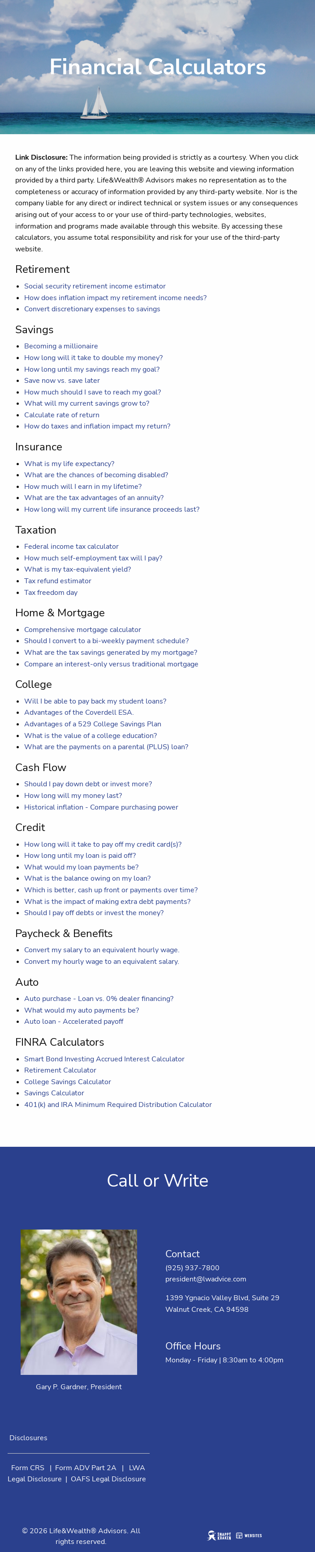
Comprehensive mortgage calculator (82, 630)
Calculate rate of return (61, 415)
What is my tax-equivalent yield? (77, 569)
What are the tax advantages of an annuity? (94, 498)
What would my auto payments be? (81, 1010)
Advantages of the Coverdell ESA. (79, 712)
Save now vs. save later (62, 381)
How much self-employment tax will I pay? (93, 558)
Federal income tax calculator (71, 546)
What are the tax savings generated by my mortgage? (110, 652)
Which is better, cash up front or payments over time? (111, 890)
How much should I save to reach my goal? (92, 392)
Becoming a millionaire (61, 346)
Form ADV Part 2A (86, 1468)
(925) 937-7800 (192, 1268)
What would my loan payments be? (81, 867)
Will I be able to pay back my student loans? (95, 701)
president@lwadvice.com (205, 1279)
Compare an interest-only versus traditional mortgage (111, 664)
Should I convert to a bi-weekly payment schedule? (106, 641)
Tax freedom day (51, 593)
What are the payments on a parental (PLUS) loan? (106, 747)
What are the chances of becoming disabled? (96, 475)
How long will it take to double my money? (93, 358)
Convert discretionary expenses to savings (92, 309)
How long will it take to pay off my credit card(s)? (102, 844)
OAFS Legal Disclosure (108, 1479)
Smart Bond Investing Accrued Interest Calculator (104, 1059)
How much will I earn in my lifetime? (83, 487)
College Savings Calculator (67, 1082)
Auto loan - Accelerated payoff (73, 1021)
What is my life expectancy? (69, 464)
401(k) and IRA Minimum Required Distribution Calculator (118, 1105)
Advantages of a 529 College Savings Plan (92, 724)
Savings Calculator (54, 1093)
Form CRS (27, 1468)
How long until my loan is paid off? (80, 856)
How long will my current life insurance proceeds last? (111, 509)
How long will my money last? (73, 796)
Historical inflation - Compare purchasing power (101, 807)
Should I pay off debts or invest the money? (94, 913)
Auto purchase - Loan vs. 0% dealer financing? (98, 999)
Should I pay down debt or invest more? (88, 784)
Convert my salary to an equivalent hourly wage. (102, 950)
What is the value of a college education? (90, 736)
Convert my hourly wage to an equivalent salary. (101, 962)
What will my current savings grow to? (86, 403)
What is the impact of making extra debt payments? (107, 902)
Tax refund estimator (57, 581)
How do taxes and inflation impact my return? (97, 426)
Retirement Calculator (60, 1070)
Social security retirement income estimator (95, 286)
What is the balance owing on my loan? (87, 878)
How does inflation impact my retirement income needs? (115, 298)
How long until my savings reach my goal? (92, 369)
